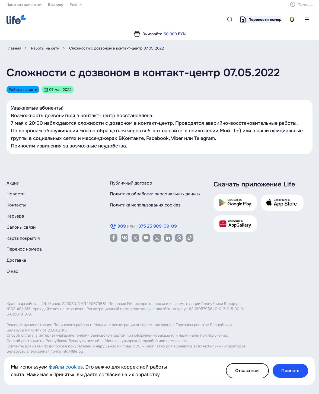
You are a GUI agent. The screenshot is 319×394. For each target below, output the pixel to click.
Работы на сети (45, 48)
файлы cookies (66, 367)
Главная (14, 48)
